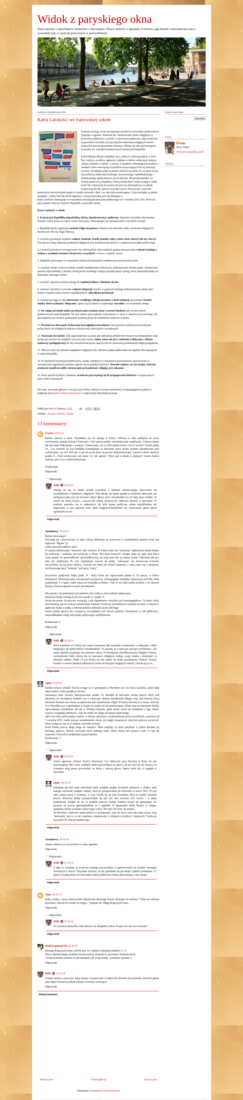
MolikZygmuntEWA (56, 945)
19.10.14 (59, 433)
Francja (51, 413)
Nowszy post (46, 1079)
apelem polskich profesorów (67, 393)
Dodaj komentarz (48, 994)
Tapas (48, 894)
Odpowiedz (51, 471)
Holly (56, 485)
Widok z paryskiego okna (94, 19)
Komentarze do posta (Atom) (105, 1090)
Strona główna (98, 1079)
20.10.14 (68, 485)
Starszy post (150, 1079)
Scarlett (49, 433)
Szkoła (69, 413)
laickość (61, 413)
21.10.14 (68, 862)
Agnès (48, 683)
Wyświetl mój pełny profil (189, 151)
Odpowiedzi (55, 479)
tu (122, 196)
